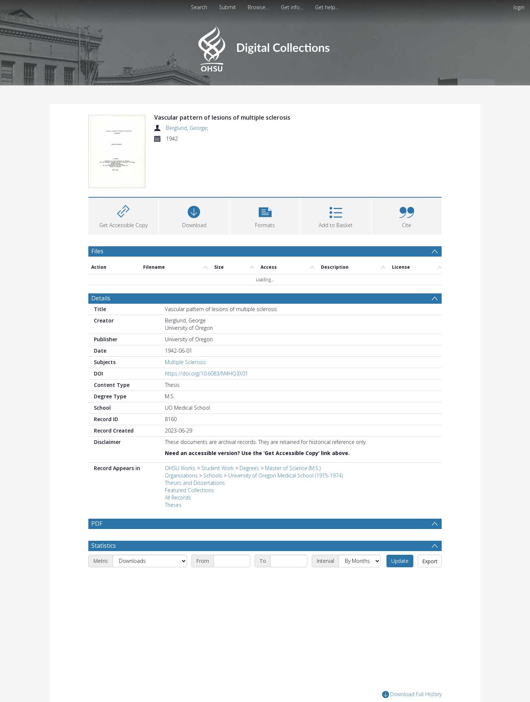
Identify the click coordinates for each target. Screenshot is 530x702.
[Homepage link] (264, 46)
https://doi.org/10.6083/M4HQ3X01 (206, 373)
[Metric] (150, 561)
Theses (173, 504)
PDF (96, 523)
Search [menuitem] (199, 7)
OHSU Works (180, 468)
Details (100, 298)
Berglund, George (186, 127)
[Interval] (360, 561)
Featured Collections (189, 490)
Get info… (292, 7)
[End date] (289, 561)
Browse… (258, 7)
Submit (227, 7)
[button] (265, 215)
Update (400, 560)
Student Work (217, 468)
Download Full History (412, 694)
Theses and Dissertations (195, 482)
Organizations (181, 475)
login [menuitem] (518, 7)
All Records (178, 497)
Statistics (103, 546)
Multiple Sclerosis (185, 362)
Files (97, 251)
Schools (213, 475)
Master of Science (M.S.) (293, 468)
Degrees (249, 468)
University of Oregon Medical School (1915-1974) (285, 475)
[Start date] (231, 561)
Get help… (327, 7)
